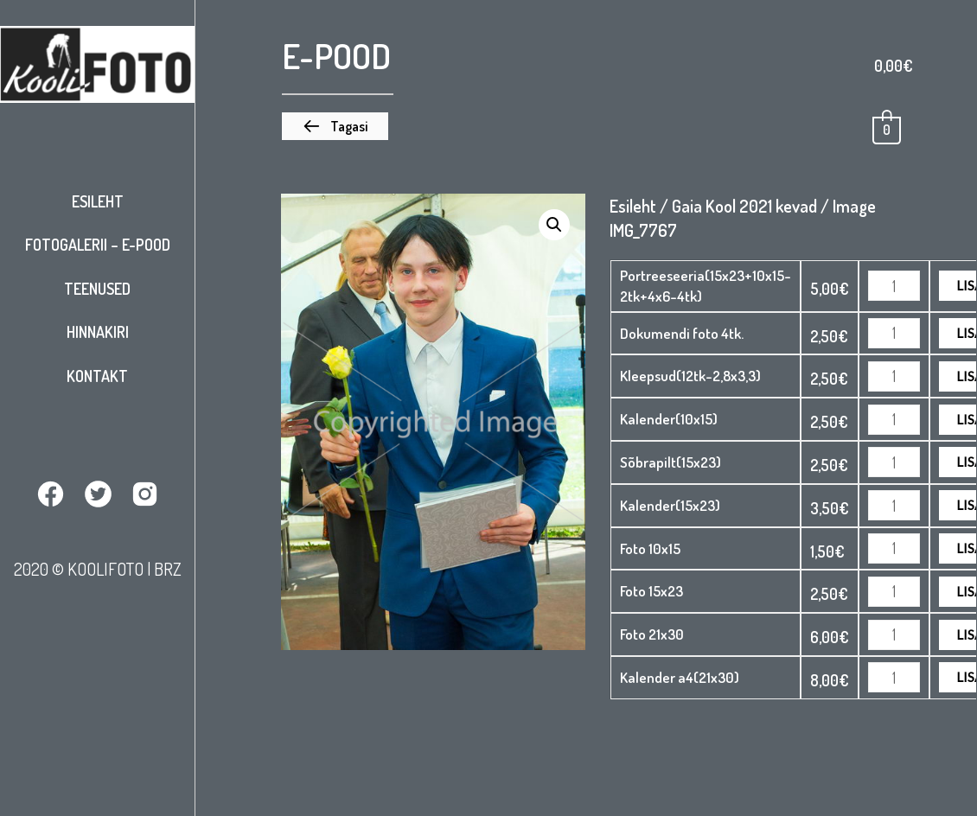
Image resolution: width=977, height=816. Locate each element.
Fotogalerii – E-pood (97, 244)
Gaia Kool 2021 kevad (744, 205)
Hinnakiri (98, 331)
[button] (335, 126)
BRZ (168, 569)
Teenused (97, 288)
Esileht (98, 201)
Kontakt (97, 376)
